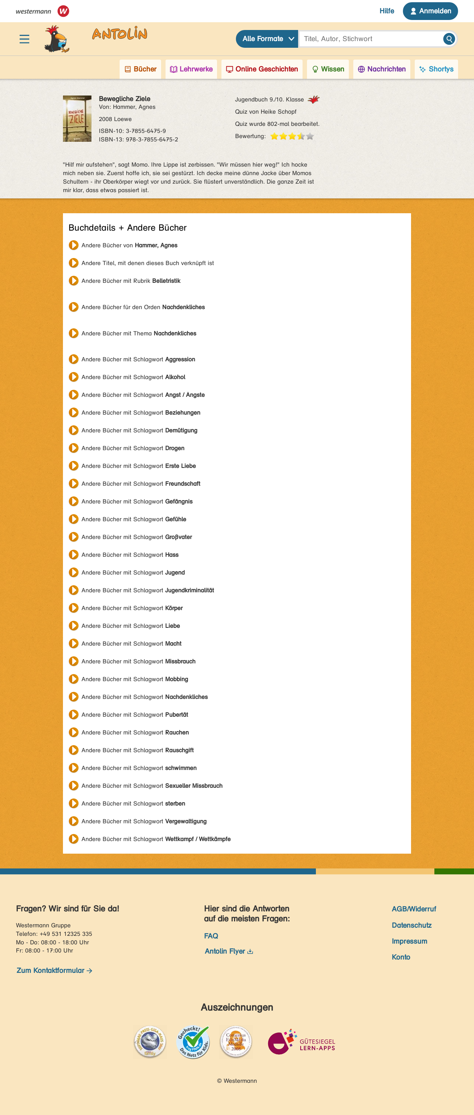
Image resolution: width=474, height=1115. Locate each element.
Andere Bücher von (129, 245)
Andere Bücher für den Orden (143, 307)
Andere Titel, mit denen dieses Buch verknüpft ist (147, 263)
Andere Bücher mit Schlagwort (138, 359)
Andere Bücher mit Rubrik (130, 280)
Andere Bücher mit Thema (138, 333)
